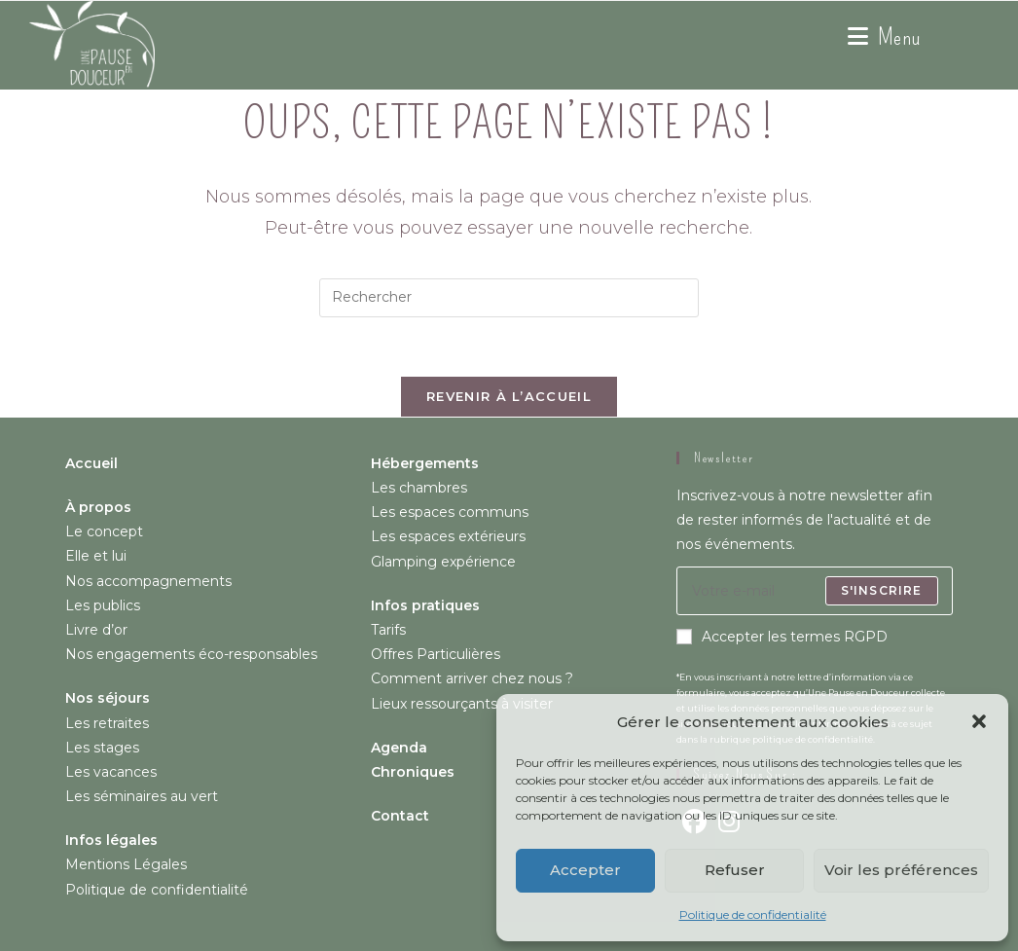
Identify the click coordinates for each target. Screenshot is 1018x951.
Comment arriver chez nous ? (472, 678)
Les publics (102, 605)
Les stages (102, 747)
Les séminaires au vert (141, 796)
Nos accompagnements (148, 581)
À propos (98, 507)
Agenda (399, 747)
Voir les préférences (901, 869)
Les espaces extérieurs (448, 536)
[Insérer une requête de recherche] (509, 297)
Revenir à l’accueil (509, 396)
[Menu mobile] (884, 37)
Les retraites (107, 723)
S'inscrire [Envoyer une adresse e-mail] (882, 590)
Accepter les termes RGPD (782, 636)
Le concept (104, 531)
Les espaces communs (449, 512)
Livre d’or (96, 630)
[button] (979, 721)
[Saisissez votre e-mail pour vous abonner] (814, 591)
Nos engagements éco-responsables (191, 654)
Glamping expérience (443, 561)
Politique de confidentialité (752, 914)
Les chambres (419, 487)
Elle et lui (96, 556)
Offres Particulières (435, 654)
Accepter (585, 869)
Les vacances (111, 772)
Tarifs (388, 630)
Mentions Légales (126, 864)
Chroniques (412, 772)
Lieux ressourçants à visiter (462, 704)
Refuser (735, 869)
